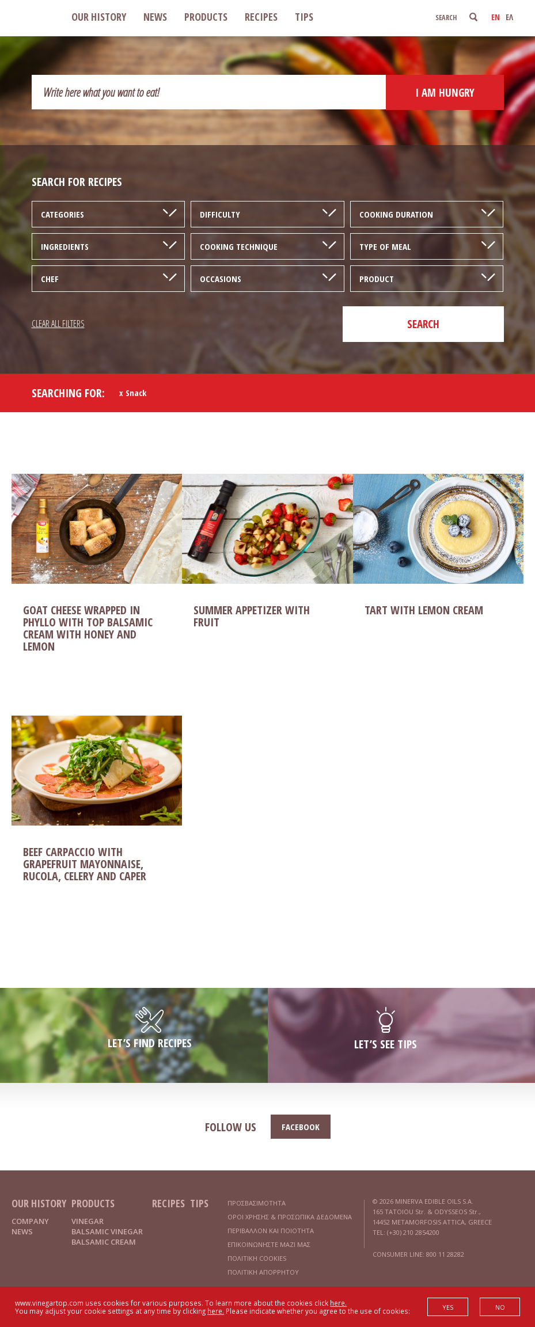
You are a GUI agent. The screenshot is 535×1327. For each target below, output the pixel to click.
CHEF (50, 278)
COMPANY (30, 1221)
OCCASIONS (220, 278)
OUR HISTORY (98, 17)
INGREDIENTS (65, 246)
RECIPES (261, 17)
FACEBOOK (301, 1126)
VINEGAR (87, 1221)
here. (338, 1303)
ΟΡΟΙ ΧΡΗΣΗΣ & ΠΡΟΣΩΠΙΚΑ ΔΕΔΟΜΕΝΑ (289, 1216)
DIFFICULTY (220, 214)
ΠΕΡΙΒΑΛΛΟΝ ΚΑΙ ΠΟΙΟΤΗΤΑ (270, 1230)
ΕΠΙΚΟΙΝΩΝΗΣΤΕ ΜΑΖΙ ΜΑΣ (268, 1244)
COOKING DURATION (396, 214)
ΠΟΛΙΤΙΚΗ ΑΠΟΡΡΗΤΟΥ (263, 1272)
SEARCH (423, 324)
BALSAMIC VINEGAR (107, 1231)
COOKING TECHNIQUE (239, 246)
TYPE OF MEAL (385, 246)
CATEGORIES (62, 214)
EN (495, 17)
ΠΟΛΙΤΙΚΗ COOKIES (256, 1258)
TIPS (304, 17)
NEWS (155, 17)
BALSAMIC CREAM (103, 1242)
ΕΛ (509, 17)
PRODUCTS (205, 17)
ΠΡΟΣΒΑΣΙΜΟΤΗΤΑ (256, 1203)
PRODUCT (376, 278)
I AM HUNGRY (445, 92)
